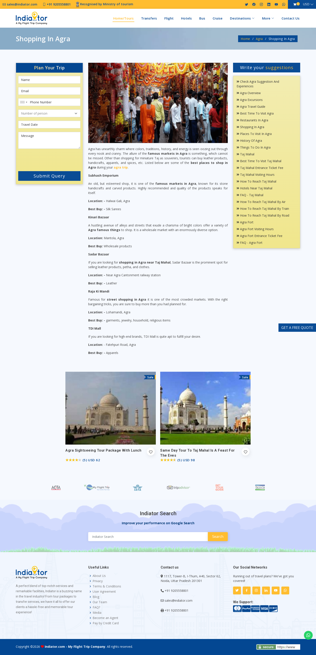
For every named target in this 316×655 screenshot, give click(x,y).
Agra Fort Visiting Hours (255, 229)
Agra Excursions (250, 100)
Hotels (186, 18)
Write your (266, 67)
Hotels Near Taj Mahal (254, 188)
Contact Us (291, 18)
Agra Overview (249, 93)
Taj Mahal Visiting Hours (256, 174)
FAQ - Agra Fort (249, 242)
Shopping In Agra (250, 127)
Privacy (98, 581)
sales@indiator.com (178, 600)
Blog (96, 596)
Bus (202, 18)
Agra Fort (245, 222)
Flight (169, 18)
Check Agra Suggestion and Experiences (258, 83)
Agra (259, 39)
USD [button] (306, 4)
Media (97, 612)
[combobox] (23, 102)
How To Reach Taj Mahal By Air (261, 202)
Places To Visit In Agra (254, 134)
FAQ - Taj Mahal (250, 195)
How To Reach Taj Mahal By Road (263, 215)
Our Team (100, 602)
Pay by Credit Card (106, 623)
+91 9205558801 (177, 591)
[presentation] (44, 159)
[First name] (49, 80)
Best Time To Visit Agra (255, 113)
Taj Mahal (245, 154)
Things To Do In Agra (254, 147)
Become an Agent (105, 617)
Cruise (218, 18)
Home (245, 39)
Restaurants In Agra (252, 120)
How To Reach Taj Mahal (256, 181)
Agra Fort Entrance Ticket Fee (259, 236)
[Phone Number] (49, 102)
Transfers (149, 18)
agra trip (121, 167)
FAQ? (96, 607)
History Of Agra (249, 140)
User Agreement (104, 591)
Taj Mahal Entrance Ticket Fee (260, 168)
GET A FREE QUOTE (297, 327)
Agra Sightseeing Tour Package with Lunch (103, 450)
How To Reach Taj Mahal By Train (263, 208)
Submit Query (49, 176)
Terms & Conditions (107, 586)
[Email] (49, 91)
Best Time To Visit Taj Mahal (259, 161)
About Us (99, 575)
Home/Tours (123, 18)
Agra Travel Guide (251, 106)
